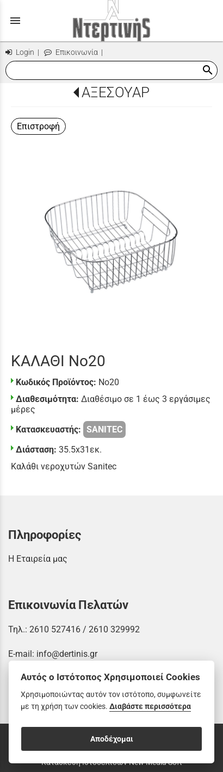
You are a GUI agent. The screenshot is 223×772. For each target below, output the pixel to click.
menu (15, 20)
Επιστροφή (38, 126)
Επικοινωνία (71, 52)
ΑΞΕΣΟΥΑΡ (116, 92)
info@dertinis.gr (66, 654)
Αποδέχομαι (111, 739)
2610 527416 (54, 629)
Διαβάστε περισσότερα (150, 706)
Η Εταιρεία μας (37, 559)
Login (19, 52)
